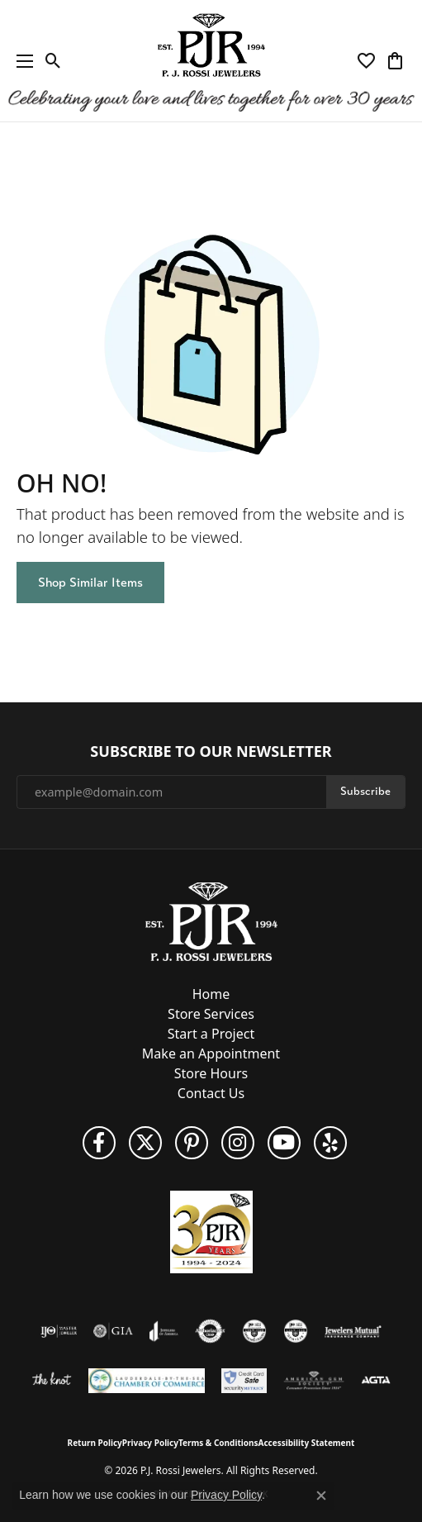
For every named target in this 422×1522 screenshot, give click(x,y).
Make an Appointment (211, 1053)
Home (211, 994)
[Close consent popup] (321, 1496)
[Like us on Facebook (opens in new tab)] (99, 1142)
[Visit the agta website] (376, 1380)
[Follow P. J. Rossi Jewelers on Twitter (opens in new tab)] (145, 1142)
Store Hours (211, 1073)
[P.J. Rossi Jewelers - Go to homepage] (211, 920)
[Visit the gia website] (113, 1331)
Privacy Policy (150, 1443)
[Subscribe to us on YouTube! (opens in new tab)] (284, 1142)
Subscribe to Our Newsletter (210, 752)
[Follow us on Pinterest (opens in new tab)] (191, 1142)
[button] (53, 61)
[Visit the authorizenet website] (210, 1331)
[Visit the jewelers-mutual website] (353, 1331)
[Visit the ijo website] (59, 1331)
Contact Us (211, 1093)
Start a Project (211, 1034)
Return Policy (95, 1443)
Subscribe (365, 791)
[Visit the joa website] (163, 1331)
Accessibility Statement (306, 1443)
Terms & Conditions (218, 1443)
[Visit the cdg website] (254, 1331)
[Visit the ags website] (313, 1380)
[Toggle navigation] (20, 60)
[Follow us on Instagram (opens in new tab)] (237, 1142)
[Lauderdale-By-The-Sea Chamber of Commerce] (146, 1380)
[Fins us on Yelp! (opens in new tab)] (330, 1142)
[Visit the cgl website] (295, 1331)
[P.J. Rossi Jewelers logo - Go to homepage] (211, 60)
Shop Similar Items (90, 582)
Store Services (211, 1014)
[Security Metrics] (244, 1380)
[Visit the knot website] (51, 1380)
